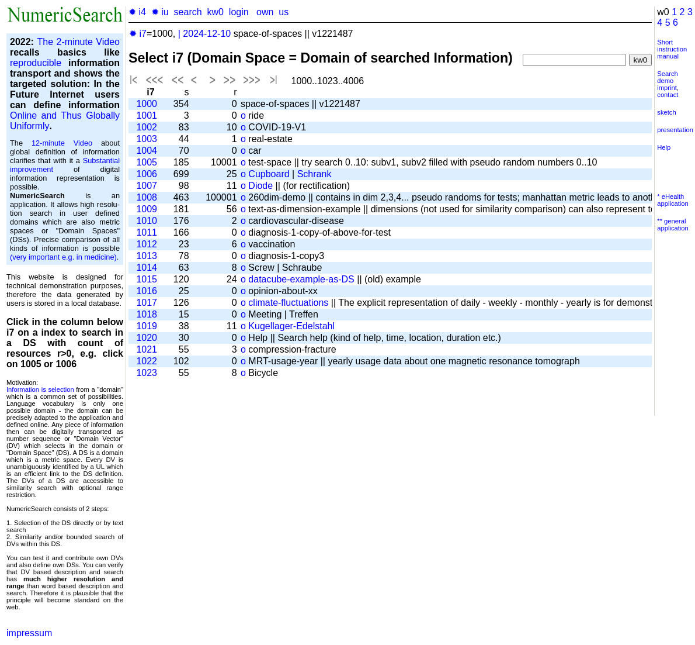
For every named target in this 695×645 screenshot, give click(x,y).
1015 (146, 279)
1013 (146, 256)
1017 (146, 303)
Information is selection (40, 389)
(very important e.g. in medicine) (63, 257)
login (239, 12)
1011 (146, 232)
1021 (146, 349)
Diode (260, 186)
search (188, 12)
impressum (29, 633)
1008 (146, 197)
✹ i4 (137, 12)
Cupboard (268, 174)
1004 (146, 151)
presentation (675, 129)
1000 (146, 104)
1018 (146, 314)
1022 (146, 361)
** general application (673, 225)
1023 (146, 373)
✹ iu (160, 12)
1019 (146, 326)
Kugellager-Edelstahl (291, 326)
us (284, 12)
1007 (146, 186)
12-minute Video (62, 143)
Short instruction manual (672, 49)
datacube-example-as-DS (301, 279)
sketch (666, 112)
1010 (146, 221)
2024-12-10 (207, 34)
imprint (667, 87)
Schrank (314, 174)
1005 (146, 162)
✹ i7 (138, 34)
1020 (146, 338)
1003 (146, 139)
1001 (146, 115)
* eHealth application (673, 200)
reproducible (35, 63)
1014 (146, 268)
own (264, 12)
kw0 (215, 12)
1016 (146, 291)
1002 (146, 127)
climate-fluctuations (288, 303)
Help (663, 147)
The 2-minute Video (78, 42)
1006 (146, 174)
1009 (146, 209)
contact (667, 94)
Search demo (667, 77)
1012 (146, 244)
